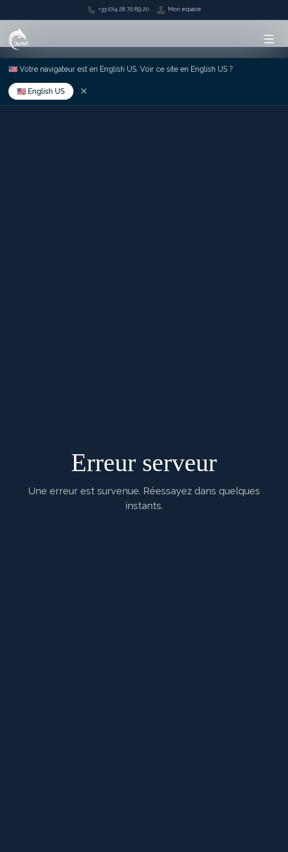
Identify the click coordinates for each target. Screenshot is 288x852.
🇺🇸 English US (41, 91)
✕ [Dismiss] (84, 91)
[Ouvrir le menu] (269, 39)
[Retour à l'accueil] (19, 39)
